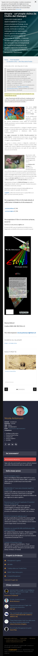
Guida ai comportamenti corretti (14, 641)
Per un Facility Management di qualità (20, 628)
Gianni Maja (13, 630)
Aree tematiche (14, 59)
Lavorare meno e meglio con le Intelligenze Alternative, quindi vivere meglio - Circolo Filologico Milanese (22, 591)
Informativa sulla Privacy (10, 638)
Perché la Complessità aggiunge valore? (15, 516)
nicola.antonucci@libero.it (26, 333)
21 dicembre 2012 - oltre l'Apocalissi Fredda (19, 61)
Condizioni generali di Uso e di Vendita (16, 640)
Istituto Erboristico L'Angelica (18, 624)
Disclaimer (32, 638)
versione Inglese (9, 211)
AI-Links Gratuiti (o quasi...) (12, 476)
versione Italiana (9, 208)
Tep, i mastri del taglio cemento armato (21, 613)
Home (6, 59)
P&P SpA (12, 609)
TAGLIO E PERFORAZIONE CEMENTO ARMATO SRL (21, 615)
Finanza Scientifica (10, 371)
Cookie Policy (23, 638)
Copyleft (6, 192)
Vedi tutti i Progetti (10, 580)
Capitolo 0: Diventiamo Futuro (13, 542)
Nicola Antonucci (13, 418)
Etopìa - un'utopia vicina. (10, 343)
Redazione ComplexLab (11, 595)
